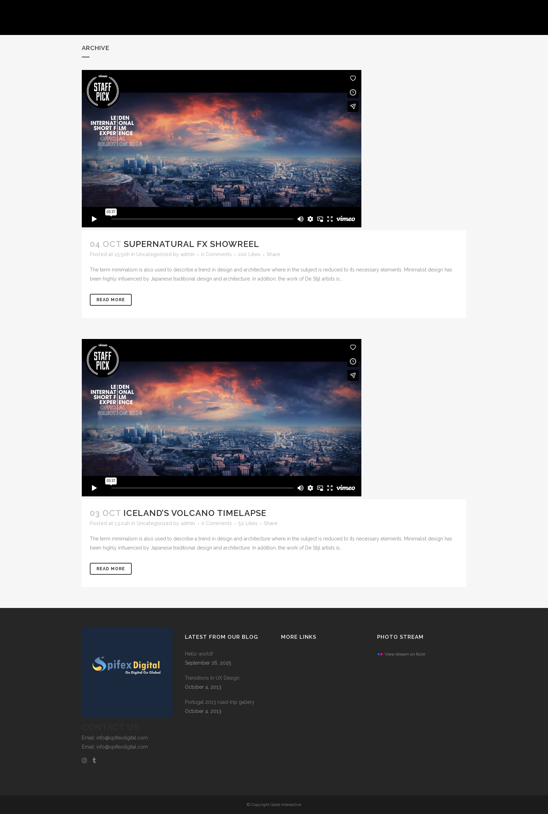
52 (248, 523)
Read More (110, 299)
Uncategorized (154, 254)
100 (249, 254)
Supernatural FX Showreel (191, 244)
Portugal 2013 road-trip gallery (219, 702)
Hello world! (199, 654)
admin (187, 254)
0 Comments (216, 254)
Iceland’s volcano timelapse (194, 513)
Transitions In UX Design (212, 678)
